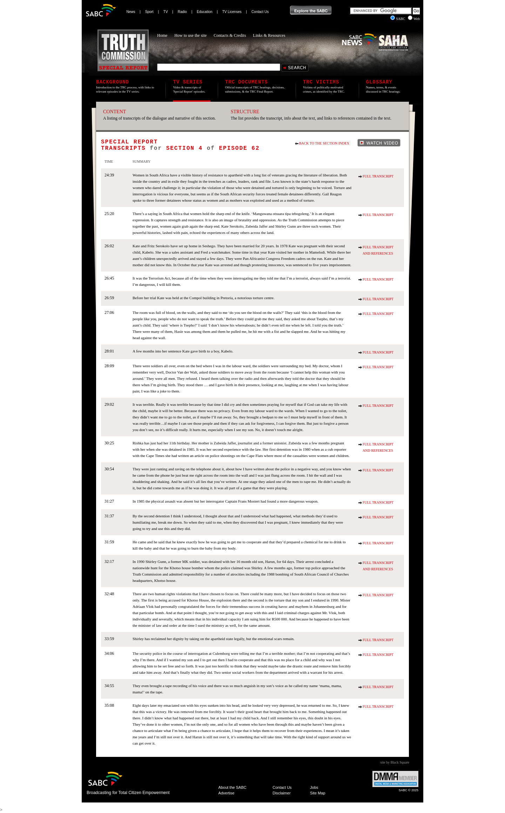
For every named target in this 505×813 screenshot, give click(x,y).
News (131, 12)
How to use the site (190, 35)
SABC (398, 19)
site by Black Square (395, 762)
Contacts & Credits (230, 35)
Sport (149, 12)
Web (414, 19)
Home (162, 35)
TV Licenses (232, 12)
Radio (182, 12)
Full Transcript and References (378, 250)
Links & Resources (269, 35)
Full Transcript (378, 176)
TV (165, 12)
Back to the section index (324, 143)
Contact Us (260, 12)
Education (204, 12)
